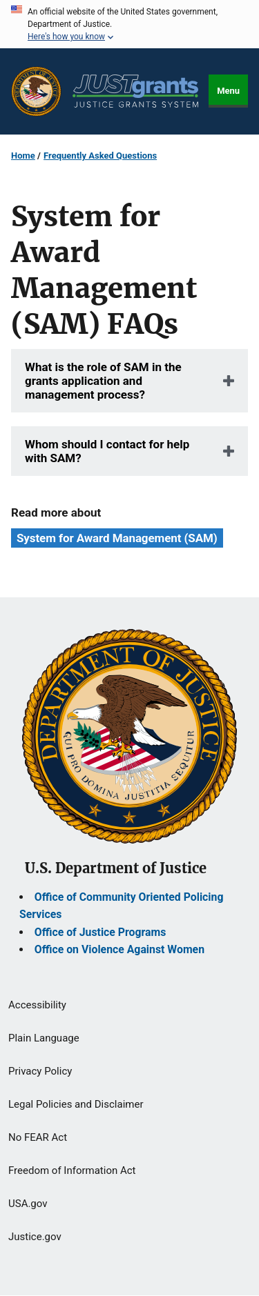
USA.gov (28, 1203)
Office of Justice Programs (100, 932)
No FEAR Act (37, 1137)
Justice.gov (34, 1236)
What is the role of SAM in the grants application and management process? (103, 380)
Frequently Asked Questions (100, 155)
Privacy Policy (40, 1071)
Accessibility (37, 1005)
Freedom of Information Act (72, 1170)
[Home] (135, 91)
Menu (228, 91)
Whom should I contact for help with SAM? (107, 451)
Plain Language (43, 1038)
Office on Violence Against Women (119, 949)
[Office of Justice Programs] (36, 91)
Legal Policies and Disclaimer (75, 1104)
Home (23, 155)
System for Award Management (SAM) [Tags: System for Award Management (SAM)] (117, 538)
